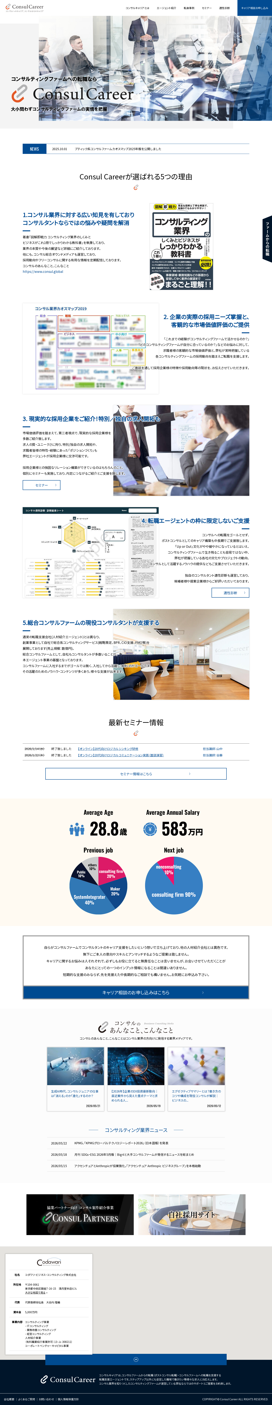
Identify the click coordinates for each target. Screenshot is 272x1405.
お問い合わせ (46, 1399)
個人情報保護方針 (68, 1399)
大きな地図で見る (35, 1292)
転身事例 (189, 8)
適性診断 (224, 8)
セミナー (207, 8)
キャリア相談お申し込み (254, 8)
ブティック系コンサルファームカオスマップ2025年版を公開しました (118, 149)
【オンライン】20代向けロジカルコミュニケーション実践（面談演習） (121, 755)
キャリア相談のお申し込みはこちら (136, 992)
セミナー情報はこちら (136, 773)
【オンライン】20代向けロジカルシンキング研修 (108, 748)
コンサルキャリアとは (137, 8)
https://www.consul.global (43, 271)
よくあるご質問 (26, 1399)
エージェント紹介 (166, 8)
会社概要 (9, 1399)
